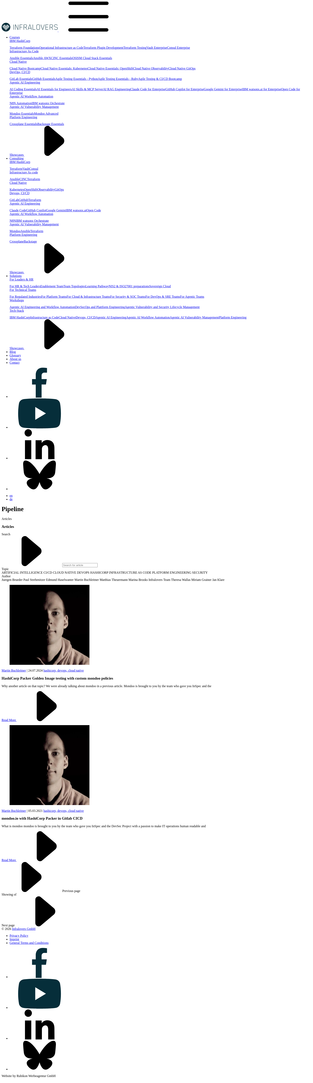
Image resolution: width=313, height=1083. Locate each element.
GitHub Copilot (36, 210)
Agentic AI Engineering (25, 82)
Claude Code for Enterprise (147, 89)
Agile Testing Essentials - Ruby (118, 79)
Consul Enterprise (178, 47)
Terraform (16, 168)
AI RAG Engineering (116, 89)
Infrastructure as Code (44, 317)
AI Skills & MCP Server (87, 89)
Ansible (15, 179)
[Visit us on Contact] (15, 362)
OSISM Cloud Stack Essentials (92, 58)
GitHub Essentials (43, 79)
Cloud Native (18, 61)
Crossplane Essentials (23, 124)
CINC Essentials (61, 58)
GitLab (14, 200)
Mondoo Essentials (22, 113)
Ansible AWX (42, 58)
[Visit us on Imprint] (14, 939)
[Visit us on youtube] (39, 427)
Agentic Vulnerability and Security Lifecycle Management (162, 307)
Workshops (17, 300)
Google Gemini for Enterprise (223, 89)
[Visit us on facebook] (39, 396)
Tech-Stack (17, 310)
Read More (39, 720)
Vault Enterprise (156, 47)
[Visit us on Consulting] (17, 158)
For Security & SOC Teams (127, 296)
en (11, 495)
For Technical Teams (23, 290)
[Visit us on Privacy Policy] (19, 935)
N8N (13, 220)
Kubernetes (17, 189)
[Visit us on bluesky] (39, 489)
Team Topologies (74, 286)
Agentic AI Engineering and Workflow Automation (42, 307)
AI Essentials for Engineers (54, 89)
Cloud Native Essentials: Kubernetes (64, 68)
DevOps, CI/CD (20, 72)
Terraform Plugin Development (103, 47)
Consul (33, 168)
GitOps (59, 189)
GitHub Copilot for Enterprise (184, 89)
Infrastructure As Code (24, 51)
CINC (23, 179)
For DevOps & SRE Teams (162, 296)
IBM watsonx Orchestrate (48, 103)
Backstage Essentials (50, 124)
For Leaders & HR (22, 279)
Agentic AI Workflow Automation (31, 96)
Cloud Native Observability (150, 68)
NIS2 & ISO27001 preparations (129, 286)
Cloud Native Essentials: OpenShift (110, 68)
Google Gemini (56, 210)
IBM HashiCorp (20, 41)
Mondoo (15, 231)
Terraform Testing (134, 47)
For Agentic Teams (192, 296)
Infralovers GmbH (24, 929)
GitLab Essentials (21, 79)
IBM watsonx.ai (76, 210)
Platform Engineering (23, 117)
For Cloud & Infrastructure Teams (88, 296)
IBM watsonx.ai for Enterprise (261, 89)
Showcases (47, 154)
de (11, 499)
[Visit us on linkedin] (39, 458)
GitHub (23, 200)
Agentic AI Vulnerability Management (34, 106)
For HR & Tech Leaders (25, 286)
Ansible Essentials (21, 58)
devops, (62, 670)
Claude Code (18, 210)
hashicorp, (50, 670)
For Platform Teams (53, 296)
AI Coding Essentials (23, 89)
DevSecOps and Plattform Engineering (100, 307)
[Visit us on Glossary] (15, 355)
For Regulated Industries (25, 296)
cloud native (76, 670)
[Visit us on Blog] (13, 351)
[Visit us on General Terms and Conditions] (29, 943)
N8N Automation (21, 103)
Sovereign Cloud (160, 286)
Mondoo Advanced (46, 113)
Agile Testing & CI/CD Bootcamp (160, 79)
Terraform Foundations (24, 47)
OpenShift (30, 189)
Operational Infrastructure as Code (61, 47)
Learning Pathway (97, 286)
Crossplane (17, 241)
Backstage (30, 241)
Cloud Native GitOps (181, 68)
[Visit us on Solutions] (16, 276)
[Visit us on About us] (15, 359)
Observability (46, 189)
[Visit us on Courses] (15, 37)
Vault (26, 168)
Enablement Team (51, 286)
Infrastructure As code (24, 172)
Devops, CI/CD (20, 193)
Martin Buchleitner (14, 670)
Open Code (93, 210)
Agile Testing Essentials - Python (76, 79)
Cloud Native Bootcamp (25, 68)
